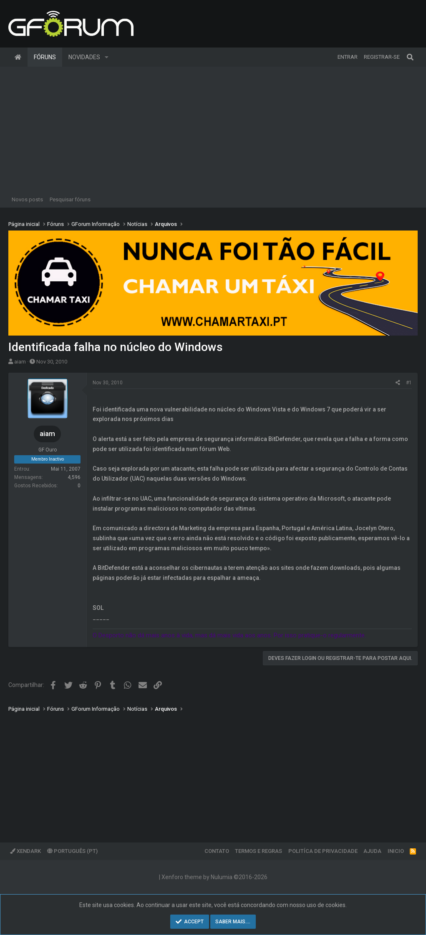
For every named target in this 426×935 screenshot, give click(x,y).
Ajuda (372, 851)
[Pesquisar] (410, 57)
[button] (106, 57)
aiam (20, 361)
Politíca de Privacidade (323, 851)
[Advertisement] (213, 129)
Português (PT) (72, 851)
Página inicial (18, 57)
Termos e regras (258, 851)
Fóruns (45, 57)
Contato (216, 851)
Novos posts (27, 199)
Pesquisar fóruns (70, 199)
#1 (409, 383)
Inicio (396, 851)
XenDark (25, 851)
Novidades (84, 57)
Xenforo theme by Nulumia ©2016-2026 (214, 877)
